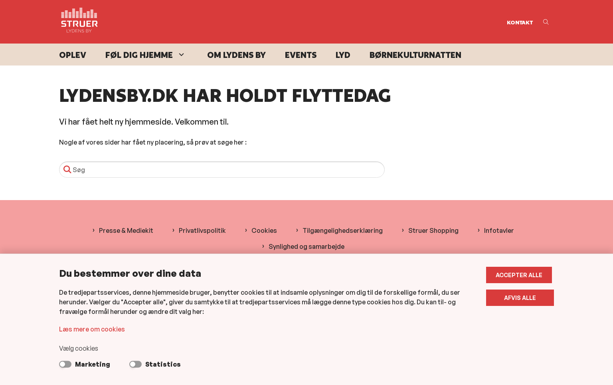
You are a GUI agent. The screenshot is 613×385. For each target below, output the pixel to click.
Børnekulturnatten (415, 55)
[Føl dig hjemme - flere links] (180, 55)
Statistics (163, 364)
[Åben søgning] (546, 22)
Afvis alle (521, 297)
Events (300, 55)
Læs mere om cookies (92, 329)
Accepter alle (521, 275)
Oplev (72, 55)
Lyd (343, 55)
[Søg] (222, 169)
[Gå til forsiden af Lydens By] (280, 21)
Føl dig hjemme (139, 55)
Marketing (92, 364)
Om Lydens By (236, 55)
